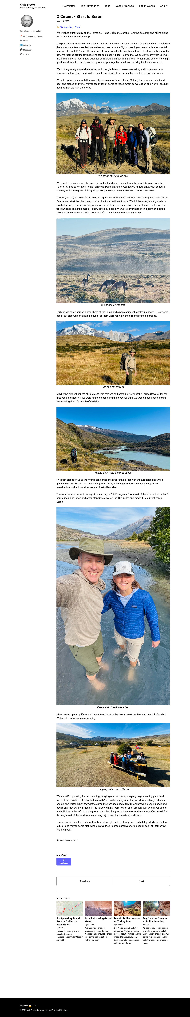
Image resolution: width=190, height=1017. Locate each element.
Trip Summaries (90, 5)
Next (141, 918)
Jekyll (50, 1010)
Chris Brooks (33, 6)
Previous (85, 918)
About (163, 5)
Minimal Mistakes (62, 1010)
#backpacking (67, 27)
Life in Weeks (147, 5)
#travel (78, 27)
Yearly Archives (125, 5)
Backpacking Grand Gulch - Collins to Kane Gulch (68, 959)
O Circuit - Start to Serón (79, 16)
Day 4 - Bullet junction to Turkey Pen (127, 957)
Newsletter (68, 5)
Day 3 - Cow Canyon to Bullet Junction (155, 957)
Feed (33, 1006)
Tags (107, 5)
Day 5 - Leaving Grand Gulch (98, 957)
